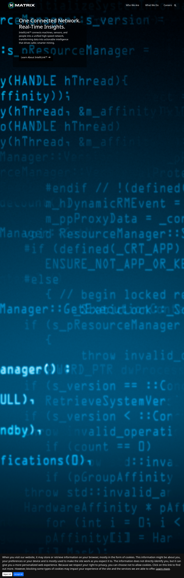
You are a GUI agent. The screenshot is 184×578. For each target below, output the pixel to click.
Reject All (7, 574)
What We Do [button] (152, 5)
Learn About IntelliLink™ (36, 57)
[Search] (175, 5)
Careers (168, 5)
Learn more (163, 568)
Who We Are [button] (132, 5)
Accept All (18, 574)
